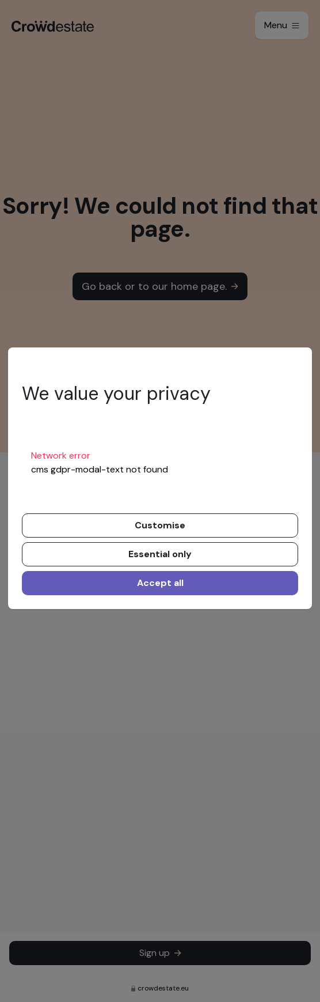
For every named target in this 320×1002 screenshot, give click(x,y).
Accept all (160, 583)
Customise (160, 525)
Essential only (160, 554)
